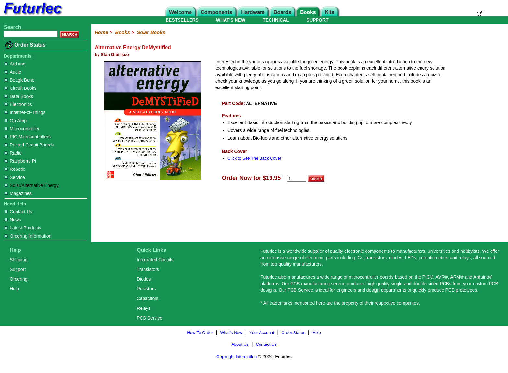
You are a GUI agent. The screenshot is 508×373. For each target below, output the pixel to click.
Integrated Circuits (155, 259)
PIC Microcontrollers (28, 136)
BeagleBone (19, 80)
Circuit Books (20, 88)
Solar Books (151, 32)
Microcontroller (22, 128)
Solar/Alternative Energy (32, 185)
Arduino (15, 63)
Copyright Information (236, 356)
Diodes (144, 279)
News (13, 219)
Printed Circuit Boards (29, 144)
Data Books (19, 96)
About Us (239, 344)
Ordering (18, 279)
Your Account (261, 332)
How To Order (200, 332)
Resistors (146, 288)
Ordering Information (28, 236)
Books (122, 32)
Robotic (15, 169)
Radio (13, 153)
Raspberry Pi (20, 161)
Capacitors (147, 298)
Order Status (30, 45)
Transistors (148, 269)
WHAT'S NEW (230, 20)
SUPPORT (317, 20)
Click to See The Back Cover (254, 158)
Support (18, 269)
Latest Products (23, 227)
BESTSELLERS (182, 20)
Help (14, 288)
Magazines (18, 193)
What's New (231, 332)
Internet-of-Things (25, 112)
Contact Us (18, 211)
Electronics (18, 104)
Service (15, 177)
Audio (13, 72)
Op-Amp (16, 120)
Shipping (19, 259)
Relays (144, 308)
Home (101, 32)
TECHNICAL (276, 20)
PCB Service (149, 318)
